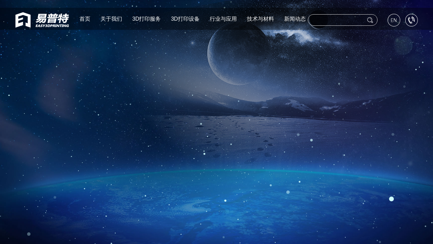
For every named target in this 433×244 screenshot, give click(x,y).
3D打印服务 (146, 18)
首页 (84, 18)
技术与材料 (260, 18)
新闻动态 (295, 18)
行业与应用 (223, 18)
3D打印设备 (185, 18)
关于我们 (111, 18)
